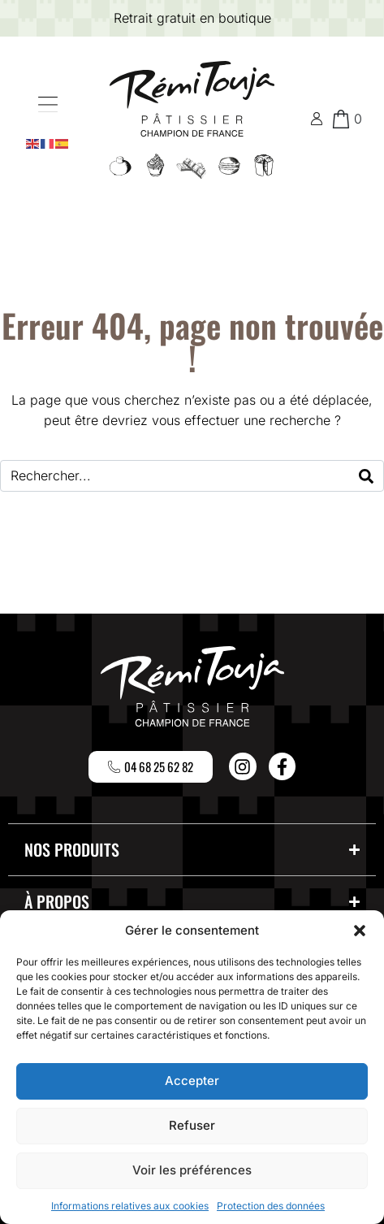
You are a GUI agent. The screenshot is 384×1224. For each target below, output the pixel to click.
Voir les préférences (192, 1170)
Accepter (192, 1080)
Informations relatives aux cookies (130, 1206)
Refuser (192, 1125)
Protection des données (271, 1206)
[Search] (366, 476)
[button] (360, 930)
